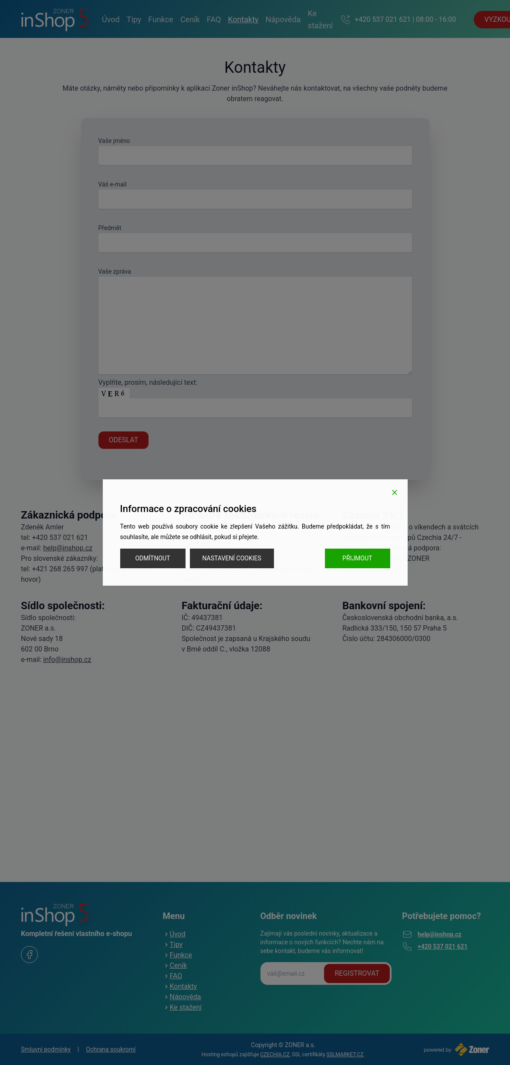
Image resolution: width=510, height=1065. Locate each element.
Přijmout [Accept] (357, 558)
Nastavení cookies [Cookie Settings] (232, 558)
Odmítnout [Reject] (152, 558)
